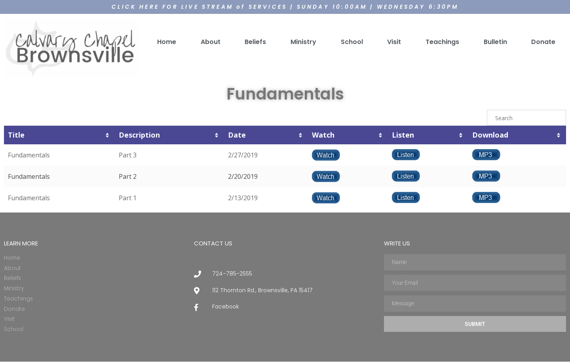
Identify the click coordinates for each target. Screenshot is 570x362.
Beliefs (255, 41)
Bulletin (495, 41)
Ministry (303, 41)
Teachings (442, 41)
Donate (543, 41)
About (210, 41)
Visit (394, 41)
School (352, 41)
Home (166, 41)
